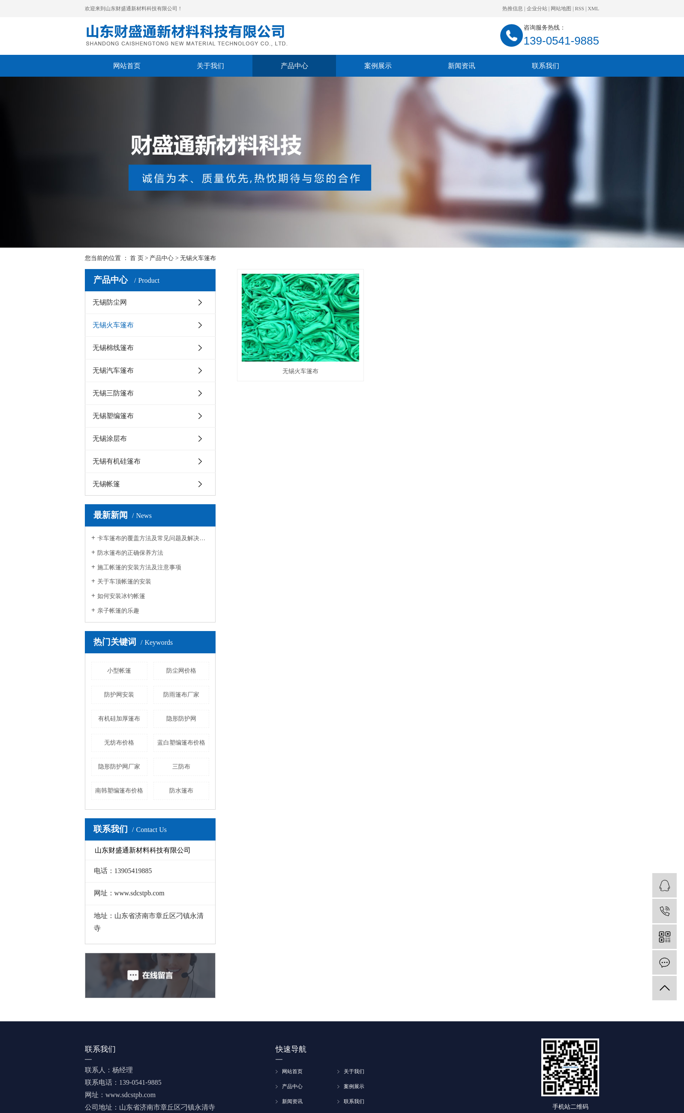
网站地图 (561, 9)
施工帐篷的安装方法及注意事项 (139, 567)
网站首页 (127, 65)
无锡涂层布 (110, 438)
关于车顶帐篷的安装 (124, 581)
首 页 (137, 258)
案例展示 (378, 65)
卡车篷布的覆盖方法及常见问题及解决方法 (153, 538)
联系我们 (545, 65)
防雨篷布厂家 (181, 694)
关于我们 (210, 65)
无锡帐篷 (106, 484)
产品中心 (294, 65)
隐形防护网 (181, 718)
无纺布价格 (119, 742)
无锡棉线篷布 (113, 347)
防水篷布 (181, 790)
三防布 (181, 766)
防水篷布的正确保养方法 (130, 553)
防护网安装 (119, 694)
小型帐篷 (119, 670)
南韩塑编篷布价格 (119, 790)
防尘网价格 (181, 670)
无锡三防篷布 (113, 393)
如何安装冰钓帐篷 (121, 596)
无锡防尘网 (110, 302)
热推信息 (512, 9)
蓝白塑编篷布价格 (181, 742)
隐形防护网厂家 (119, 766)
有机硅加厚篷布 (119, 718)
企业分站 (537, 9)
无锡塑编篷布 (113, 415)
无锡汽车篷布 (113, 370)
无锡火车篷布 (198, 258)
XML (593, 9)
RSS (579, 9)
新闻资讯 (461, 65)
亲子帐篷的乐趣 (118, 610)
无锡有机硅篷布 (117, 461)
